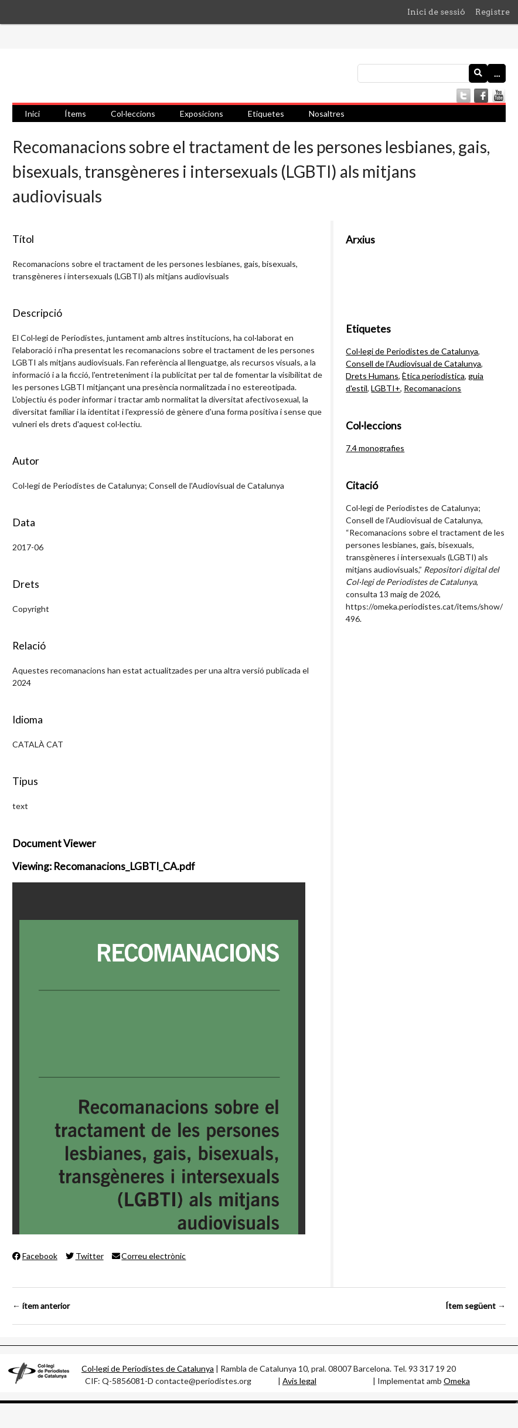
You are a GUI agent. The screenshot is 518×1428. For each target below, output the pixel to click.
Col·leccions (133, 114)
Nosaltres (327, 114)
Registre (492, 11)
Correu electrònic (149, 1256)
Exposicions (201, 114)
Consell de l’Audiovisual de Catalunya (413, 363)
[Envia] (478, 73)
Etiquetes (266, 114)
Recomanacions (432, 388)
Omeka (457, 1381)
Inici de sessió (436, 11)
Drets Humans (372, 376)
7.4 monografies (375, 448)
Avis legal (299, 1381)
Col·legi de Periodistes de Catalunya (412, 351)
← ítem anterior (41, 1306)
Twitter (85, 1256)
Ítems (75, 114)
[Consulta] (431, 73)
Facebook (34, 1256)
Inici (32, 114)
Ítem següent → (475, 1306)
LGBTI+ (385, 388)
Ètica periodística (433, 376)
